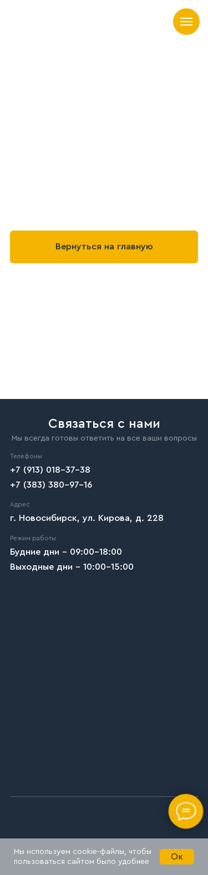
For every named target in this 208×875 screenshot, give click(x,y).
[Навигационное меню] (186, 21)
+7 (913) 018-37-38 (50, 469)
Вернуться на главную (104, 246)
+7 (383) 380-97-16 (51, 484)
